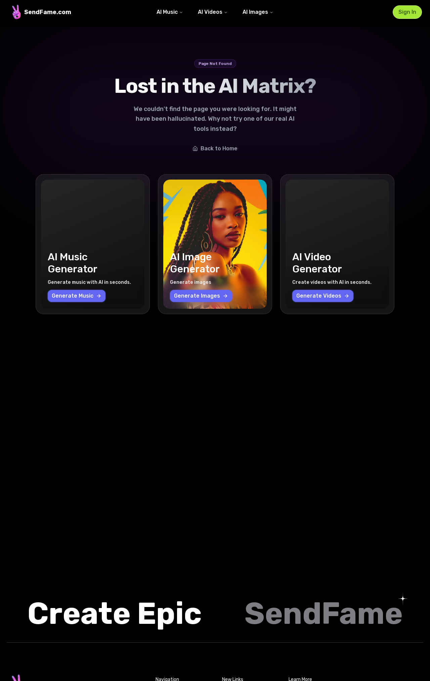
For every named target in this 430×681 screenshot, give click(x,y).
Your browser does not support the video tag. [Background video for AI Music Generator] (92, 244)
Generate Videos (322, 296)
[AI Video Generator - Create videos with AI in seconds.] (337, 244)
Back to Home (215, 148)
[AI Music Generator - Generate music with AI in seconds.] (92, 244)
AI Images (258, 12)
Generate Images (201, 296)
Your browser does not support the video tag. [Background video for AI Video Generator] (337, 244)
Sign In (407, 12)
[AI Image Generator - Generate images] (215, 244)
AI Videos (213, 12)
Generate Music (76, 296)
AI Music (170, 12)
